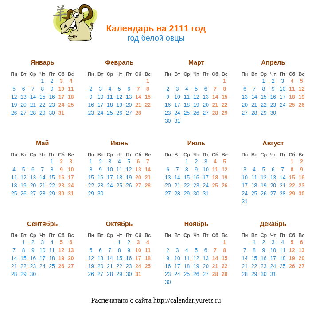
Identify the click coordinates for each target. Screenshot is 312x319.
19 (14, 105)
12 (14, 97)
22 (42, 105)
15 (42, 97)
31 (61, 113)
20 (23, 105)
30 (52, 113)
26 (14, 113)
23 (52, 105)
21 (33, 105)
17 (61, 97)
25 (71, 105)
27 (23, 113)
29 (42, 113)
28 (33, 113)
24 (61, 105)
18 (71, 97)
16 (52, 97)
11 (71, 89)
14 (33, 97)
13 (23, 97)
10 (61, 89)
